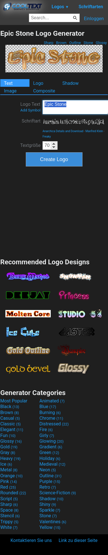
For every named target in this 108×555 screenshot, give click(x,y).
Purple (49, 481)
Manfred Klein (94, 131)
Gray (7, 452)
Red (8, 487)
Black (9, 406)
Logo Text (30, 107)
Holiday (49, 458)
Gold (9, 447)
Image (10, 91)
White (9, 527)
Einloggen (94, 18)
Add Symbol (30, 110)
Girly (46, 435)
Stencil (10, 515)
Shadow (70, 83)
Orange (11, 475)
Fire (46, 429)
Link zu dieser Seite (78, 540)
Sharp (48, 43)
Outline (75, 43)
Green (49, 452)
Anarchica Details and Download (63, 131)
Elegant (11, 429)
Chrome (51, 418)
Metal (9, 469)
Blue (47, 406)
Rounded (13, 492)
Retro (47, 487)
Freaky (47, 136)
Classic (10, 424)
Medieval (52, 464)
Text (8, 83)
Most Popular (13, 401)
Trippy (9, 521)
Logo (38, 83)
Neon (47, 469)
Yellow (49, 527)
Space (9, 510)
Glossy (101, 43)
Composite (44, 91)
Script (9, 498)
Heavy (10, 458)
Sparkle (49, 510)
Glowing (51, 441)
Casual (10, 418)
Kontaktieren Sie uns (31, 540)
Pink (8, 481)
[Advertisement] (54, 211)
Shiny (47, 504)
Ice (6, 464)
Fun (8, 435)
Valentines (52, 521)
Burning (50, 412)
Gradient (50, 447)
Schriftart (31, 121)
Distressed (54, 424)
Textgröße (30, 145)
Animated (52, 401)
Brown (61, 43)
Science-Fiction (57, 492)
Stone (88, 43)
